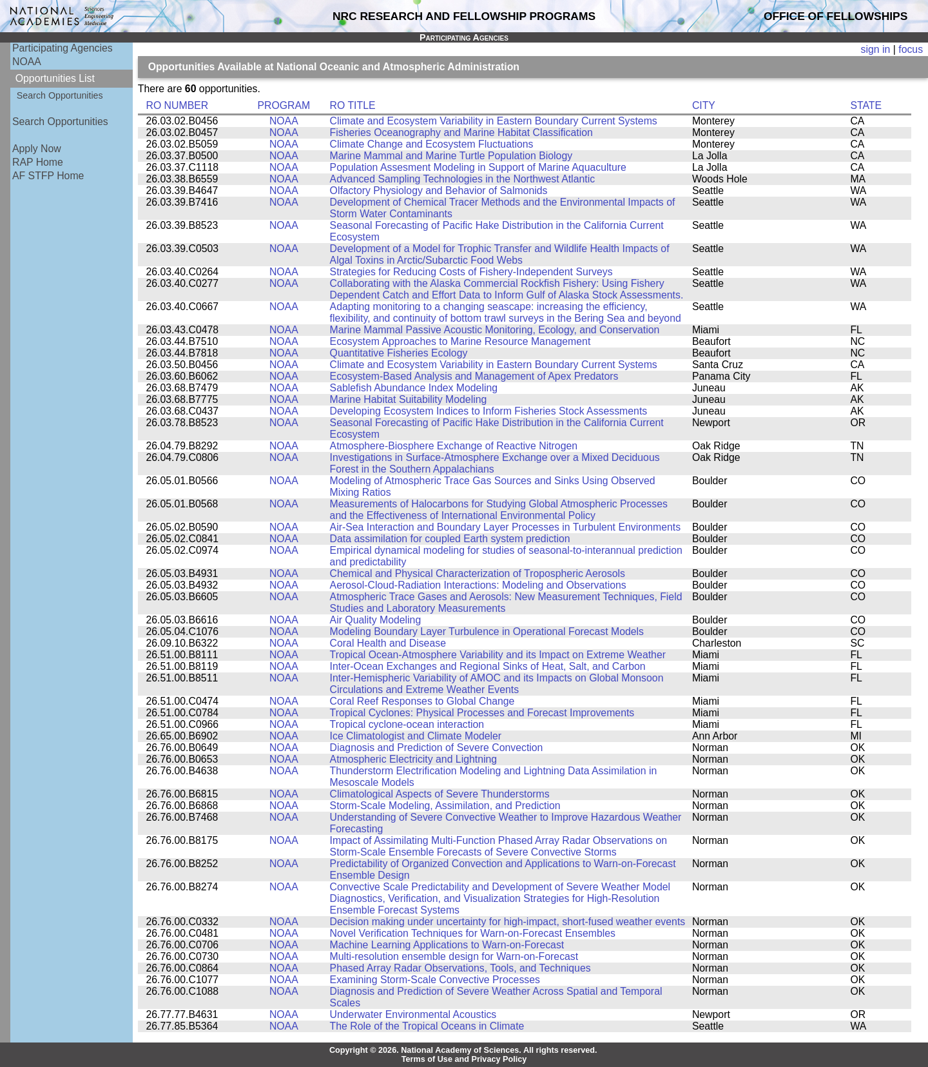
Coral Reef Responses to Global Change (422, 701)
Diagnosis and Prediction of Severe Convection (436, 747)
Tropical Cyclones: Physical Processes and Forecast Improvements (482, 712)
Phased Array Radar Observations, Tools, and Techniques (460, 968)
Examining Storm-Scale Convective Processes (435, 979)
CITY (703, 105)
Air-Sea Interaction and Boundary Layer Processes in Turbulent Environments (505, 527)
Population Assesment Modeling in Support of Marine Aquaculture (478, 167)
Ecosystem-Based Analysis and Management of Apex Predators (474, 376)
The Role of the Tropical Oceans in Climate (427, 1026)
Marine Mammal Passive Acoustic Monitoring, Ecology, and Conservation (495, 329)
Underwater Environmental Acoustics (413, 1014)
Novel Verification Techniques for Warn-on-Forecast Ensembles (472, 933)
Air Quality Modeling (375, 619)
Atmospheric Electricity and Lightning (414, 759)
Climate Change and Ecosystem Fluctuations (432, 144)
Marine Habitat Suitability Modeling (408, 399)
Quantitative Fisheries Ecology (399, 353)
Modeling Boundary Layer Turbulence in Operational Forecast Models (487, 631)
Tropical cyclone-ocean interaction (407, 724)
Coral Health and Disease (388, 643)
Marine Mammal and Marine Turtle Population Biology (451, 155)
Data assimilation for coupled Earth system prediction (450, 538)
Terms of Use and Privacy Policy (464, 1059)
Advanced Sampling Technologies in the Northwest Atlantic (462, 178)
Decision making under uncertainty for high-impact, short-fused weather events (508, 921)
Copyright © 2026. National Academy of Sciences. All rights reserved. (463, 1050)
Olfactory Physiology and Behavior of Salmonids (439, 190)
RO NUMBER (177, 105)
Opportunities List (55, 78)
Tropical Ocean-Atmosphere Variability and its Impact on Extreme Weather (498, 654)
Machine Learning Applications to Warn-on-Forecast (447, 944)
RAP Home (37, 162)
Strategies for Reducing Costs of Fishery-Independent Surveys (471, 271)
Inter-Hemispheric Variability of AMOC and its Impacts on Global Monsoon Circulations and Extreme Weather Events (497, 683)
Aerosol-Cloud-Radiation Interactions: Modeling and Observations (478, 585)
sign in (876, 49)
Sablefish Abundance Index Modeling (414, 387)
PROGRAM (283, 105)
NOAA (26, 61)
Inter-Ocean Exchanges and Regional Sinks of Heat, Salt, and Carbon (488, 666)
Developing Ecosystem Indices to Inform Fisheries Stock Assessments (489, 411)
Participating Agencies (62, 48)
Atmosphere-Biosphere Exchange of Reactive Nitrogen (453, 445)
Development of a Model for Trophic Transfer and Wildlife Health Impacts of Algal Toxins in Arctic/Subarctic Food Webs (500, 254)
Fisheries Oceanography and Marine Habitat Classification (461, 132)
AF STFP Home (48, 175)
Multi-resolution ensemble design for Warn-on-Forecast (454, 956)
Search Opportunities (60, 95)
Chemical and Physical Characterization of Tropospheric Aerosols (477, 573)
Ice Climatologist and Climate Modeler (416, 735)
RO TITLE (353, 105)
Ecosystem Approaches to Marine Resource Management (460, 341)
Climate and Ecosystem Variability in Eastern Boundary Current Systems (493, 120)
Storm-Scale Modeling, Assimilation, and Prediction (445, 805)
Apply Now (36, 148)
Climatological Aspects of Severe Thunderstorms (440, 793)
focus (910, 49)
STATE (866, 105)
